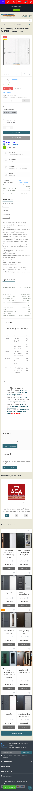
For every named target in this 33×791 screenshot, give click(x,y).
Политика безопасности (14, 755)
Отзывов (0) (6, 214)
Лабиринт (14, 79)
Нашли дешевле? (7, 92)
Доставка (12, 152)
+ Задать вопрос (9, 467)
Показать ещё (16, 733)
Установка (12, 159)
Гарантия (12, 166)
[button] (13, 2)
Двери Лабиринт (8, 25)
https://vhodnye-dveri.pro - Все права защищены (16, 781)
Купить (26, 101)
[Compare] (29, 74)
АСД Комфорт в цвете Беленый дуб (24, 631)
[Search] (30, 20)
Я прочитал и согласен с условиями (15, 756)
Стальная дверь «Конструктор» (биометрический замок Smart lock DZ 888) (8, 554)
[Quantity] (7, 127)
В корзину (16, 132)
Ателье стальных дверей (16, 503)
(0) (16, 74)
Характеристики (8, 203)
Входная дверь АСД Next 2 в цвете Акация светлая (24, 714)
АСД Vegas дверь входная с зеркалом (9, 631)
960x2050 (13, 112)
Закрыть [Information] (16, 9)
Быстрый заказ (17, 138)
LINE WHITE (17, 25)
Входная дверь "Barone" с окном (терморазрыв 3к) (24, 670)
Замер (11, 173)
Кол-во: (5, 125)
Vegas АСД (9, 593)
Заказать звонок (26, 16)
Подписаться (26, 752)
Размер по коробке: (8, 109)
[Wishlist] (24, 74)
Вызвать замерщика (9, 787)
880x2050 (6, 112)
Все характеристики (23, 181)
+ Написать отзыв (10, 446)
